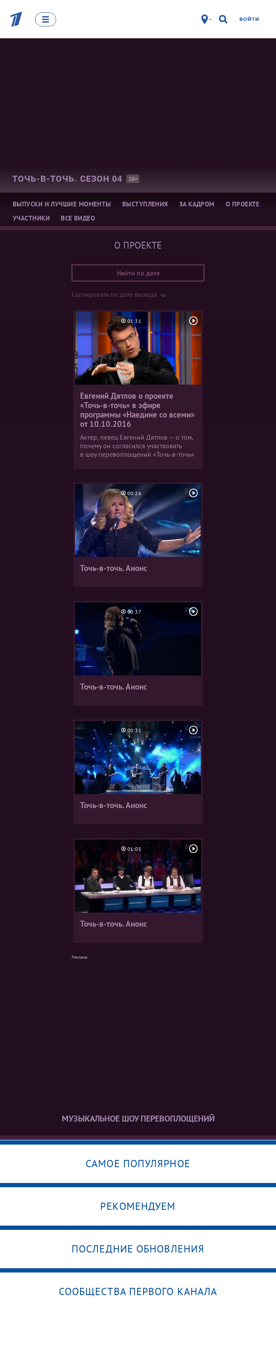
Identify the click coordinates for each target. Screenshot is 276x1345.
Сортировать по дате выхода (114, 294)
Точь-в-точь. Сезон (67, 179)
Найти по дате (138, 273)
